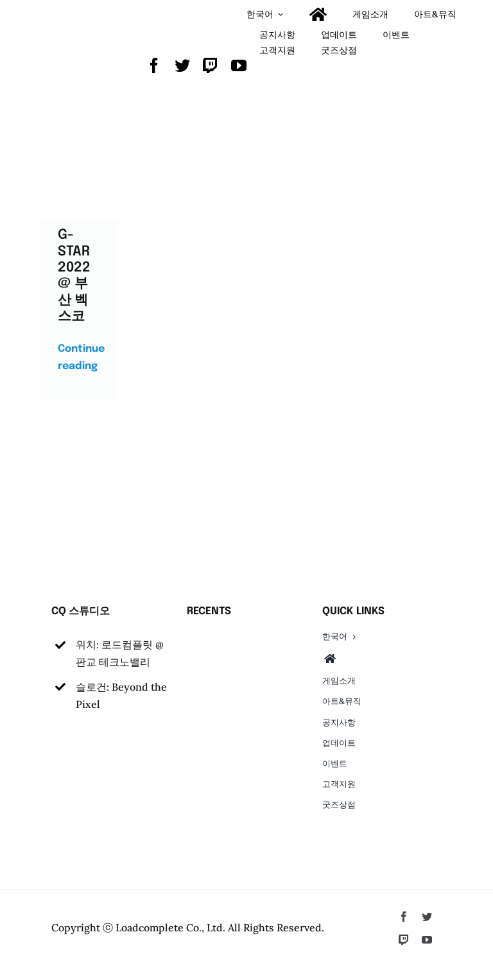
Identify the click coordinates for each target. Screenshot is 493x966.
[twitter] (182, 65)
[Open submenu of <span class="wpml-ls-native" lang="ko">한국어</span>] (281, 14)
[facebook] (154, 65)
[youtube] (238, 65)
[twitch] (210, 65)
